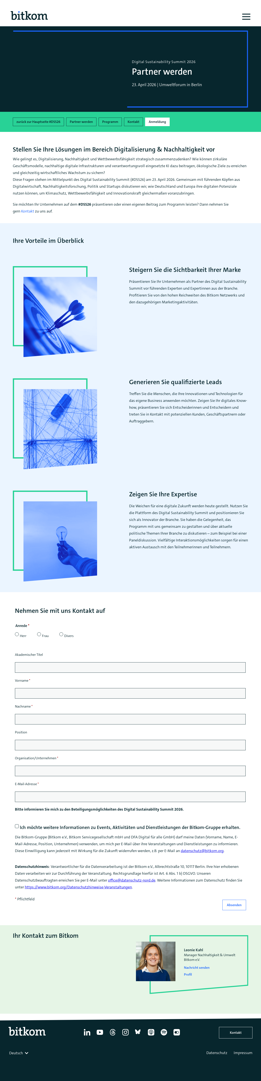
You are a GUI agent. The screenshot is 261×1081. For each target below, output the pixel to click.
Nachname (24, 706)
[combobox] (19, 1053)
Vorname (22, 680)
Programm (110, 121)
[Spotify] (164, 1035)
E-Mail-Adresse (27, 784)
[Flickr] (177, 1035)
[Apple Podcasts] (151, 1035)
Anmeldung (157, 121)
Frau (45, 636)
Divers (69, 636)
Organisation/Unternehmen (36, 758)
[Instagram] (125, 1035)
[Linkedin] (87, 1035)
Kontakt (133, 121)
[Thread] (112, 1035)
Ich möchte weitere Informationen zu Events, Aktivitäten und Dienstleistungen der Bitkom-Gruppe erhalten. (130, 827)
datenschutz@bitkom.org (202, 850)
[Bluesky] (138, 1035)
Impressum (243, 1052)
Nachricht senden (197, 967)
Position (21, 732)
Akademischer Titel (29, 654)
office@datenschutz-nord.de (131, 880)
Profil (188, 974)
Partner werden (81, 121)
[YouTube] (100, 1035)
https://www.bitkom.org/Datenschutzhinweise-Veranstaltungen (78, 887)
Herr (23, 636)
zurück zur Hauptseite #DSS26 (38, 121)
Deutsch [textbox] (16, 1053)
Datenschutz (216, 1052)
